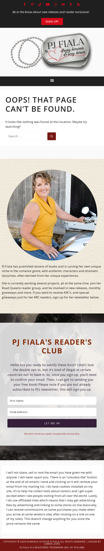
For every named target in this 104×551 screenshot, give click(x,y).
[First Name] (52, 400)
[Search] (51, 136)
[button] (52, 80)
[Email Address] (52, 412)
